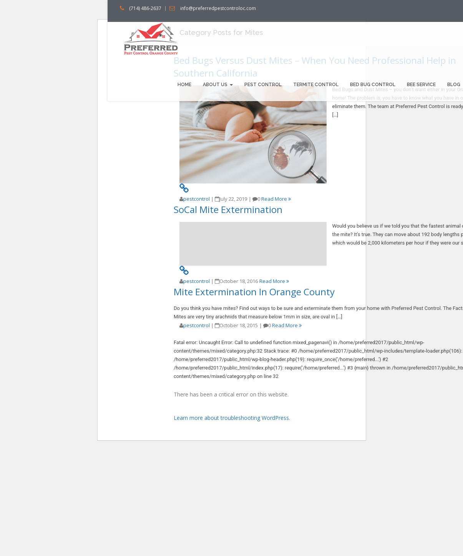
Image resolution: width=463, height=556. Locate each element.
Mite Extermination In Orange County (254, 291)
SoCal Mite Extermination (228, 209)
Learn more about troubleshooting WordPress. (232, 417)
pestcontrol (196, 198)
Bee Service (421, 84)
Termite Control (316, 84)
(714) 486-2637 (145, 8)
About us (218, 84)
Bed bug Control (372, 84)
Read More (276, 198)
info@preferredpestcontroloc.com (218, 8)
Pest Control (263, 84)
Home (184, 84)
